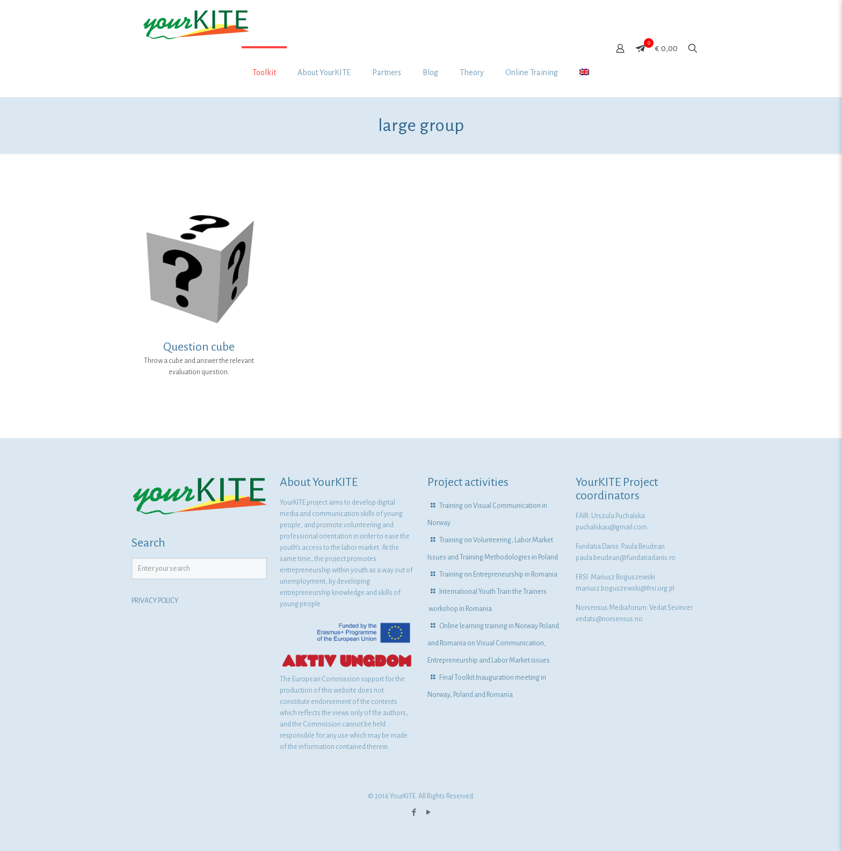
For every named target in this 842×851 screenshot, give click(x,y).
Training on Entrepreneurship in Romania (498, 574)
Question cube (199, 346)
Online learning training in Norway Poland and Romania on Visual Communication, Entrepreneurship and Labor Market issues (493, 643)
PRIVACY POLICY (155, 601)
